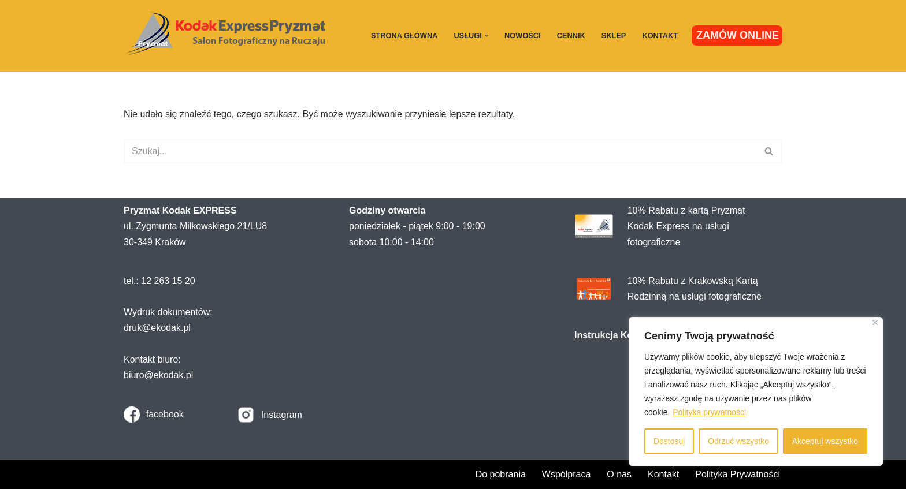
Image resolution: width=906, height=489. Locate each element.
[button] (486, 36)
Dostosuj (669, 441)
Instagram (281, 415)
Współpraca (566, 474)
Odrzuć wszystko (738, 441)
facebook (165, 414)
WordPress (227, 474)
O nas (619, 474)
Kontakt (660, 35)
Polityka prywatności (709, 412)
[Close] (875, 322)
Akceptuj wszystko (825, 441)
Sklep (613, 35)
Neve (134, 474)
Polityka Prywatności (737, 474)
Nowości (522, 35)
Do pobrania (501, 474)
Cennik (571, 35)
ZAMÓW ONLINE (737, 35)
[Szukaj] (440, 151)
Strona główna (404, 35)
